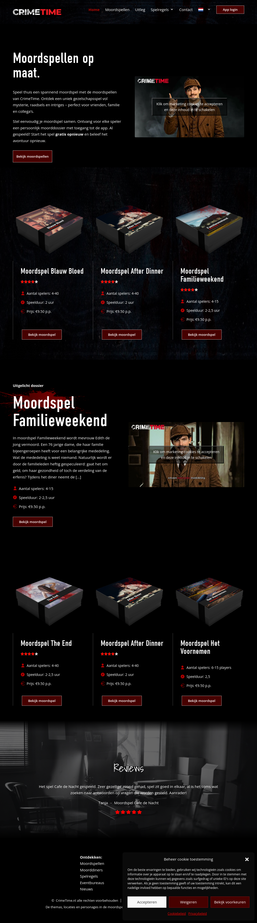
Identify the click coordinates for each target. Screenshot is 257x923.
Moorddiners (91, 869)
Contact (186, 10)
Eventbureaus (92, 882)
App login (230, 9)
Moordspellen (117, 10)
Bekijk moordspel (41, 334)
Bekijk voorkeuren (230, 901)
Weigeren (188, 901)
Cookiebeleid (177, 913)
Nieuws (86, 888)
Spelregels (160, 10)
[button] (246, 859)
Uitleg (140, 10)
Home (94, 10)
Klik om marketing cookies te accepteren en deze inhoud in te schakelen (189, 106)
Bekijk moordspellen (32, 156)
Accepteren (147, 901)
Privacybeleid (197, 913)
